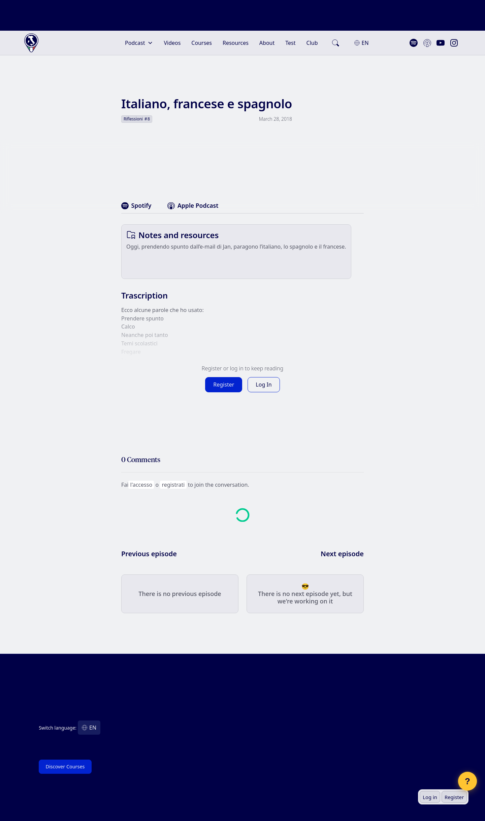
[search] (335, 40)
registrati (173, 482)
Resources (236, 40)
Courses (201, 40)
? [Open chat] (467, 781)
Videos (172, 40)
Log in (430, 797)
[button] (139, 40)
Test (290, 40)
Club (312, 40)
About (266, 40)
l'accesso (141, 482)
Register (454, 797)
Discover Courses (65, 764)
